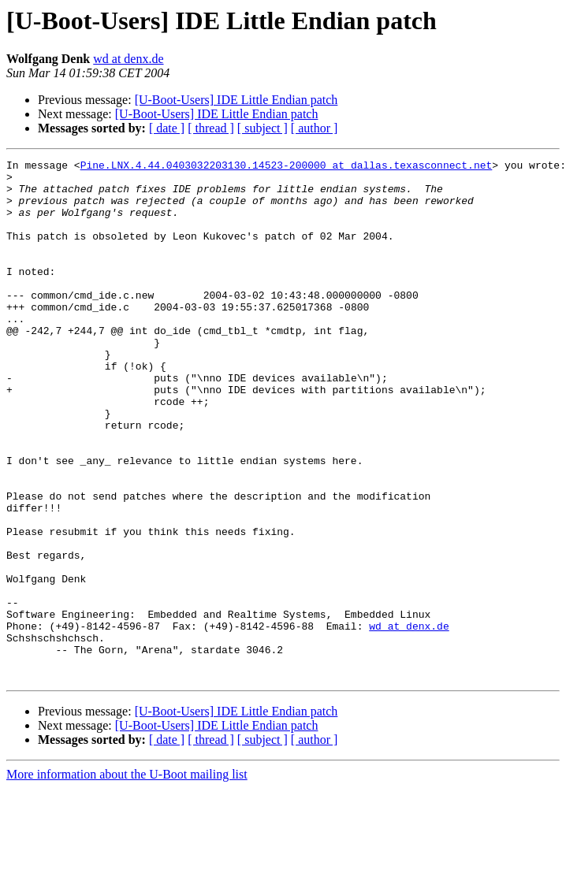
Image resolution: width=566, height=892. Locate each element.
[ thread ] (211, 128)
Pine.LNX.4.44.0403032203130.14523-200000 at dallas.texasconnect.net (286, 167)
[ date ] (166, 128)
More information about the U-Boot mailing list (127, 878)
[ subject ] (262, 128)
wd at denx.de (128, 58)
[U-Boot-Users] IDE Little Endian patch (236, 99)
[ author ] (314, 128)
